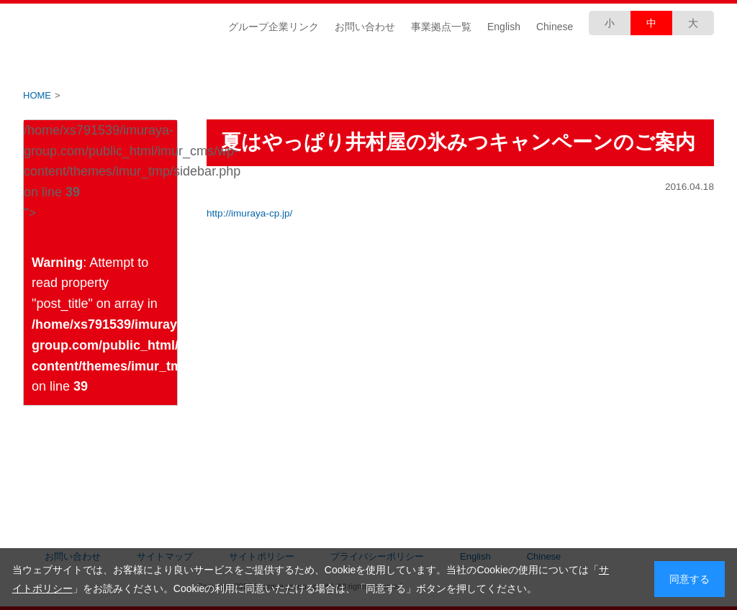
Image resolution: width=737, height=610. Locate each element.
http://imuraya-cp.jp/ (249, 213)
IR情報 (195, 65)
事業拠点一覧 (441, 26)
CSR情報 (310, 65)
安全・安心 (541, 65)
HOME (37, 95)
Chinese (554, 26)
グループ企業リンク (273, 26)
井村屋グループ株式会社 (115, 26)
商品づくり (426, 65)
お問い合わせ (365, 26)
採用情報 (656, 65)
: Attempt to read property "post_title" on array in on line (104, 324)
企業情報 (80, 65)
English (503, 26)
